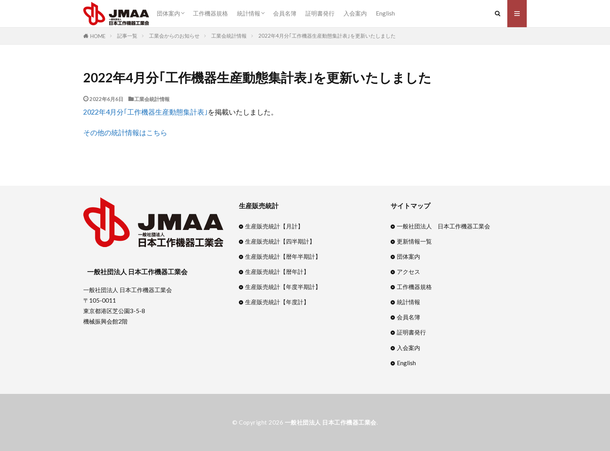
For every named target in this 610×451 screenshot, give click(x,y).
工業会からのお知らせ (174, 36)
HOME (97, 35)
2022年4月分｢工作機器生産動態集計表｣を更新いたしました (327, 36)
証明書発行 (320, 13)
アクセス (408, 271)
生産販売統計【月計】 (274, 226)
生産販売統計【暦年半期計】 (283, 256)
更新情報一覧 (414, 241)
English (385, 13)
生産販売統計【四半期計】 (280, 241)
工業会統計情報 (229, 36)
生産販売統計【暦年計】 (277, 271)
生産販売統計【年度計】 (277, 301)
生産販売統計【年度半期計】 (283, 286)
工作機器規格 (210, 13)
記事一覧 (127, 36)
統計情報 (248, 13)
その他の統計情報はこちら (125, 133)
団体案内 (168, 13)
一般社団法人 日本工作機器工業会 (443, 226)
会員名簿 (284, 13)
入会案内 (355, 13)
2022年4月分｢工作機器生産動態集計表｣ (145, 112)
